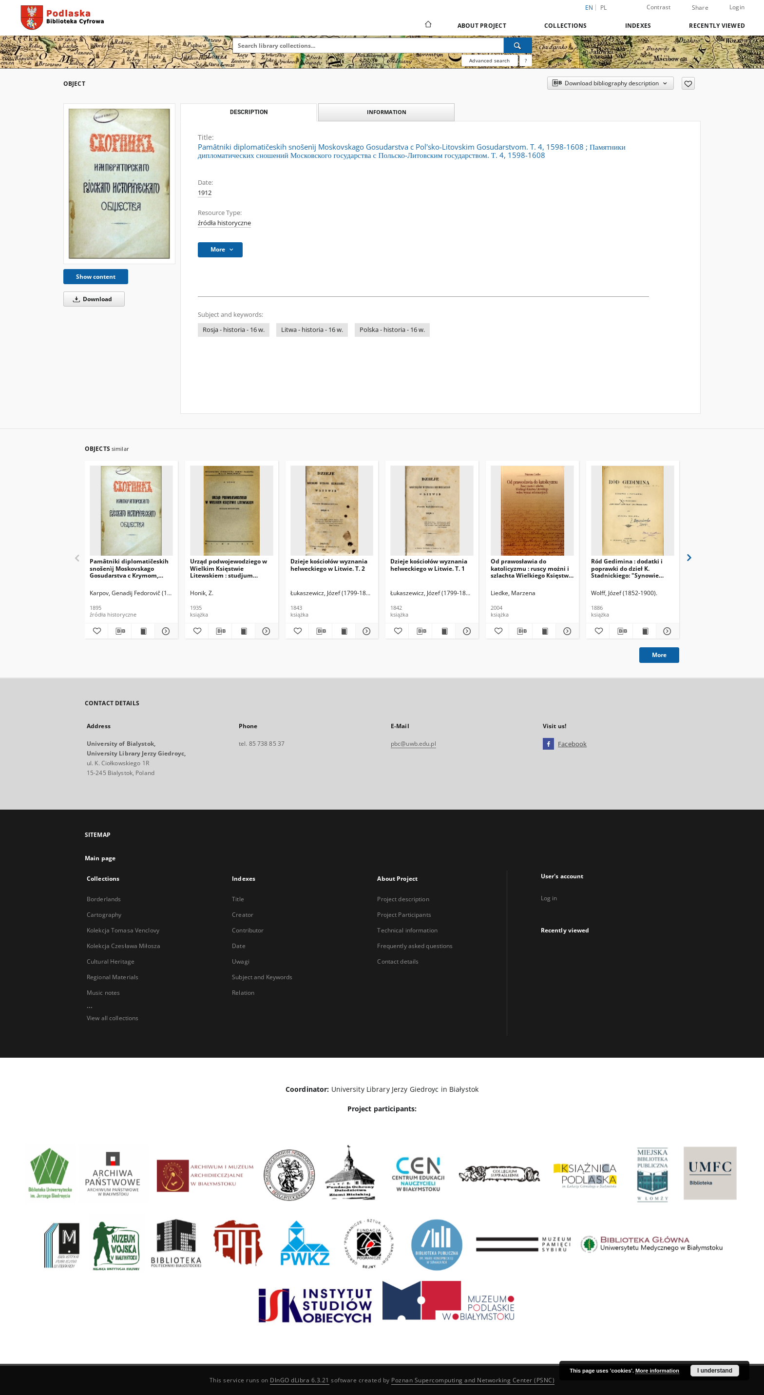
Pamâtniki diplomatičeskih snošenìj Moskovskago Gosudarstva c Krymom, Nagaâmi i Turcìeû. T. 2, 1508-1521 (129, 568)
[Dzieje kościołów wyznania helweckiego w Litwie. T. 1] (432, 511)
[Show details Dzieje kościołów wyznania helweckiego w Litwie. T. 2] (365, 631)
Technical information (407, 930)
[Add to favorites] (688, 83)
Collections (565, 25)
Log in (549, 898)
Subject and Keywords (262, 977)
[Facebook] (548, 744)
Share (700, 8)
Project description (403, 899)
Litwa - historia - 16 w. (312, 330)
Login (737, 7)
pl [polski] (603, 7)
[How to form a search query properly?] (525, 60)
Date (238, 946)
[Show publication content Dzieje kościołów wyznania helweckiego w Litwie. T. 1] (443, 631)
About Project (482, 25)
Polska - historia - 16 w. (392, 330)
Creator (242, 915)
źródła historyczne (224, 223)
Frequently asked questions (415, 946)
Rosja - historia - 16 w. (234, 330)
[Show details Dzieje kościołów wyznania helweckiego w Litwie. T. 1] (465, 631)
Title (238, 899)
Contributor (248, 930)
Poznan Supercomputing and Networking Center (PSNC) (472, 1380)
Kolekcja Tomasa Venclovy (123, 930)
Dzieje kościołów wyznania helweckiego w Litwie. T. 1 (428, 564)
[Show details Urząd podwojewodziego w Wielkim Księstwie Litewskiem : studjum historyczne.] (265, 631)
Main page (100, 858)
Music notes (103, 992)
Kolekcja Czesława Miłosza (123, 946)
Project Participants (404, 915)
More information (657, 1371)
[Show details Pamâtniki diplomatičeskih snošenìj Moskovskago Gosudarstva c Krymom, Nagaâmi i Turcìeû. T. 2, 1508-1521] (164, 631)
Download (91, 299)
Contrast (659, 7)
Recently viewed (717, 25)
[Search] (518, 45)
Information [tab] (386, 112)
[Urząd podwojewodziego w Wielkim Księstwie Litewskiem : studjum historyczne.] (232, 511)
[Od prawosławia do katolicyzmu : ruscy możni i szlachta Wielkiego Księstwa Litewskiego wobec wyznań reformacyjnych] (532, 511)
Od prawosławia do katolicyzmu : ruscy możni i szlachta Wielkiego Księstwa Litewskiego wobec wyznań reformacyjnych (531, 568)
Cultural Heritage (110, 961)
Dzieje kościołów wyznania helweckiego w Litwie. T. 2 (328, 564)
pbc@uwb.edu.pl (413, 743)
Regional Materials (112, 977)
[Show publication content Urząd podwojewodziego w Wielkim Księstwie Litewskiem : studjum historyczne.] (243, 631)
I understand (714, 1370)
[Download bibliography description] (119, 631)
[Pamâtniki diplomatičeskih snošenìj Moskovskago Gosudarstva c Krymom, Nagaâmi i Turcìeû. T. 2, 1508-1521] (131, 511)
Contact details (398, 961)
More (659, 655)
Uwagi (240, 961)
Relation (243, 992)
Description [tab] (248, 112)
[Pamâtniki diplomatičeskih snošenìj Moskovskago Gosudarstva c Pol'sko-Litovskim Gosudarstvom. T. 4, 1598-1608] (119, 184)
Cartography (104, 915)
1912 (204, 193)
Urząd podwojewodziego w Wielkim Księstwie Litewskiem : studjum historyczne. (228, 568)
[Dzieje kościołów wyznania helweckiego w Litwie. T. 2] (332, 511)
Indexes (638, 25)
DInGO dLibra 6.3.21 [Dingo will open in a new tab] (299, 1380)
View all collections (112, 1018)
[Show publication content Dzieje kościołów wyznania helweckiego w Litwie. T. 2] (343, 631)
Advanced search (489, 60)
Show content (95, 276)
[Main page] (428, 25)
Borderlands (104, 899)
